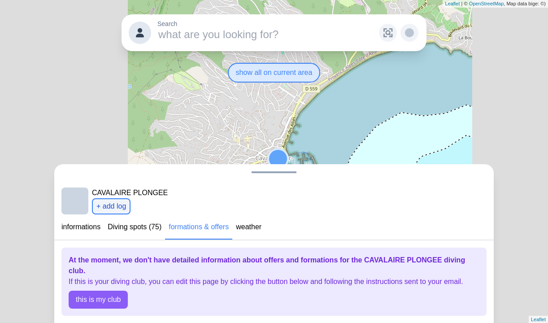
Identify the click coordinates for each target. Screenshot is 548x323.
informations (80, 227)
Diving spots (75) (134, 227)
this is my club (98, 299)
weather (248, 227)
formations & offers (199, 227)
